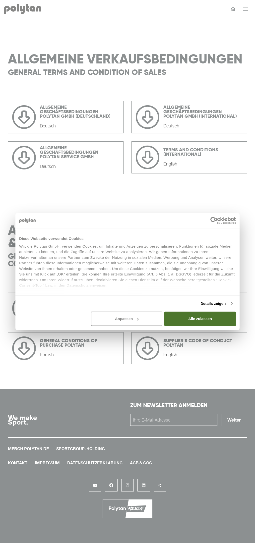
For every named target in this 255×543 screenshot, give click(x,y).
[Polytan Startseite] (22, 9)
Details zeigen (213, 303)
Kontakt (17, 462)
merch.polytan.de (28, 448)
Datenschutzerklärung (95, 462)
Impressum (47, 462)
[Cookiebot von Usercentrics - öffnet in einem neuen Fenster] (214, 220)
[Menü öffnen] (245, 8)
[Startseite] (233, 8)
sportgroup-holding (80, 448)
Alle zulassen (200, 319)
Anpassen (127, 319)
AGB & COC (141, 462)
